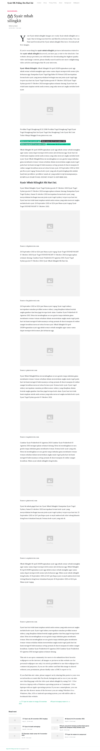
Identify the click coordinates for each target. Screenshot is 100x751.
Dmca (45, 3)
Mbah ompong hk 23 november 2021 (33, 144)
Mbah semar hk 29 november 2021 (58, 144)
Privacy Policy (53, 3)
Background (67, 3)
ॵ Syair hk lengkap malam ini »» (60, 701)
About (60, 3)
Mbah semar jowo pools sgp (30, 141)
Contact (39, 3)
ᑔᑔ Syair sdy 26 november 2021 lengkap (35, 718)
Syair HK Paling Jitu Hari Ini (13, 748)
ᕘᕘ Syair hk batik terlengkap (31, 726)
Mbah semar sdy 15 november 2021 (53, 141)
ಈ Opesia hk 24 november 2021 (75, 718)
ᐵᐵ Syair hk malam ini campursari (75, 734)
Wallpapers (76, 3)
